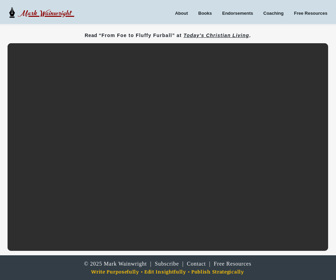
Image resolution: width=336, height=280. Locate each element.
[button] (168, 147)
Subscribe (167, 264)
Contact (196, 264)
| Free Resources (228, 264)
